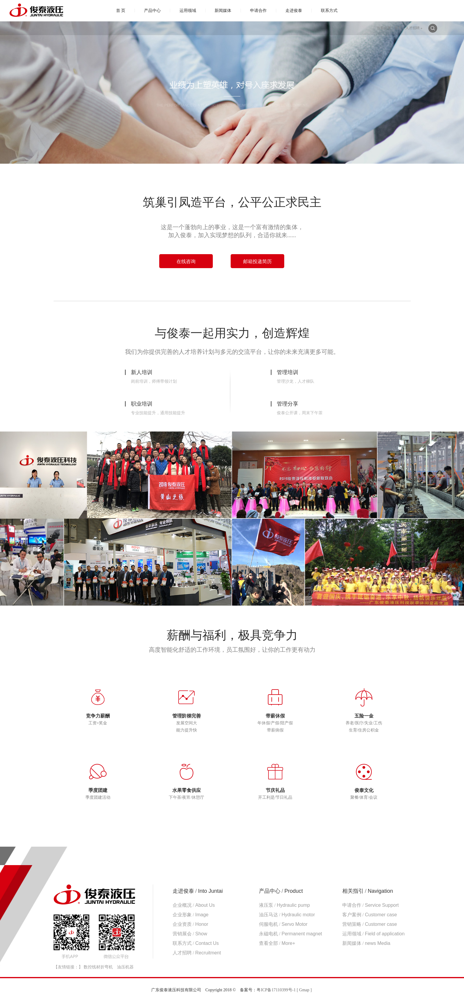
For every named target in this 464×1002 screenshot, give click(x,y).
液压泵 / (284, 905)
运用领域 (187, 10)
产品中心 (152, 10)
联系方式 (329, 10)
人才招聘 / (197, 952)
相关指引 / (367, 891)
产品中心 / (281, 891)
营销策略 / (369, 924)
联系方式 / (196, 943)
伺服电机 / (283, 924)
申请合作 (258, 10)
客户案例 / (369, 914)
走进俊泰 (293, 10)
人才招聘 (412, 28)
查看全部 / (277, 943)
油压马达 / (287, 914)
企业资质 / (190, 924)
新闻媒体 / (366, 943)
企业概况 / (194, 905)
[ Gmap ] (304, 990)
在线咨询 (186, 261)
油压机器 (125, 967)
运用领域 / (373, 933)
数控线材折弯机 (98, 967)
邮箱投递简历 (257, 261)
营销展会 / (190, 933)
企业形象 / (191, 914)
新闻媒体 (223, 10)
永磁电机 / (290, 933)
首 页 (121, 10)
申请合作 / (370, 905)
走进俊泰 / (198, 891)
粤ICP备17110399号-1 (276, 990)
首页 (398, 28)
